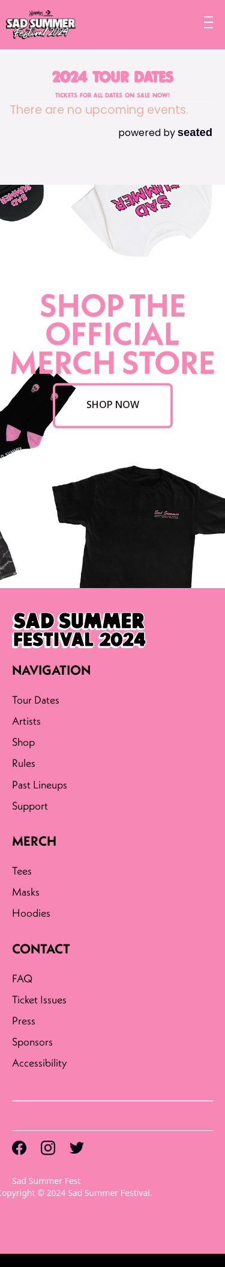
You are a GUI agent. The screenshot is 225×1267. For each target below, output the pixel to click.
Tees (22, 871)
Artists (26, 721)
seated (195, 132)
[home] (38, 24)
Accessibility (41, 1063)
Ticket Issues (39, 999)
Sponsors (32, 1042)
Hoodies (31, 913)
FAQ (22, 978)
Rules (23, 763)
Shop (23, 742)
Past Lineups (39, 784)
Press (23, 1020)
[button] (203, 20)
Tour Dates (35, 700)
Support (30, 806)
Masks (26, 892)
